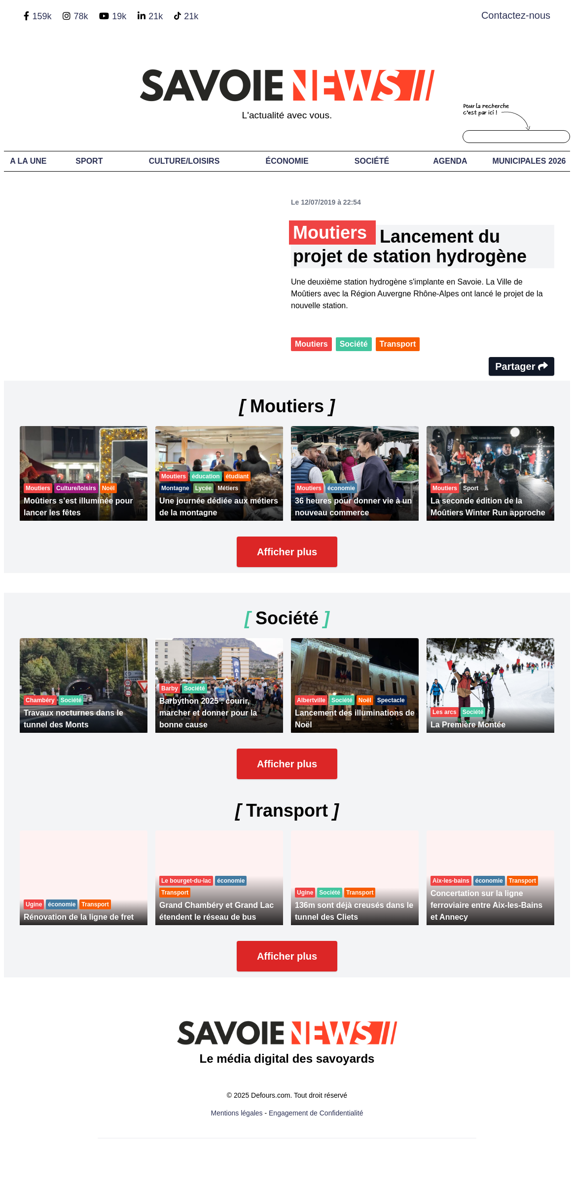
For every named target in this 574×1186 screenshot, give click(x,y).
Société (372, 161)
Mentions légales (237, 1113)
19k (119, 16)
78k (80, 16)
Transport (398, 344)
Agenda (450, 161)
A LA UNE (28, 161)
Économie (287, 161)
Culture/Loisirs (184, 161)
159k (41, 16)
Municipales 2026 (529, 161)
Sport (89, 161)
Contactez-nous (515, 15)
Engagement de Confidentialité (316, 1113)
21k (155, 16)
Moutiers (311, 344)
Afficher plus (287, 551)
